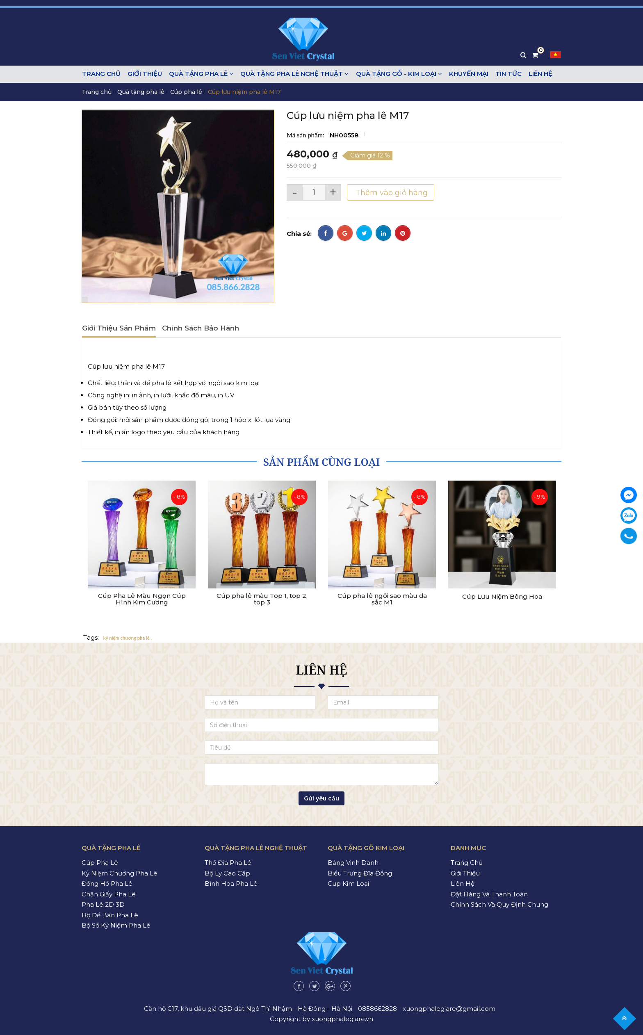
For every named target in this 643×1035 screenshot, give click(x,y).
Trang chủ (101, 74)
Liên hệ (538, 74)
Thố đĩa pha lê (228, 862)
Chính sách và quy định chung (499, 904)
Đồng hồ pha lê (107, 883)
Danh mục (468, 848)
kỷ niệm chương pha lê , (127, 638)
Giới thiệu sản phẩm (119, 328)
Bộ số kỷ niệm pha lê (116, 925)
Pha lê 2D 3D (103, 904)
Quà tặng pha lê (200, 74)
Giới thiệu (144, 74)
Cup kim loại (348, 883)
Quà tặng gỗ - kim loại (396, 74)
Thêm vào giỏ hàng (391, 192)
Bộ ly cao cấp (227, 873)
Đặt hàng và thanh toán (489, 894)
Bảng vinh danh (353, 862)
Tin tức (506, 74)
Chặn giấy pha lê (109, 894)
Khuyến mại (466, 74)
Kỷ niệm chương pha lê (119, 873)
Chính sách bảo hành (200, 328)
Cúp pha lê (186, 92)
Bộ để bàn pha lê (110, 915)
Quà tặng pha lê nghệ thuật (293, 74)
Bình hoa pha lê (231, 883)
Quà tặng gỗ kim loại (366, 848)
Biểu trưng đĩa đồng (360, 873)
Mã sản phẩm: (306, 135)
